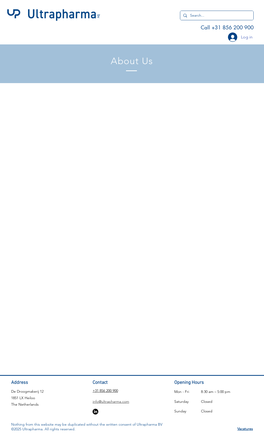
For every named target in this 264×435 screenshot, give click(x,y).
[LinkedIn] (95, 411)
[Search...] (216, 15)
